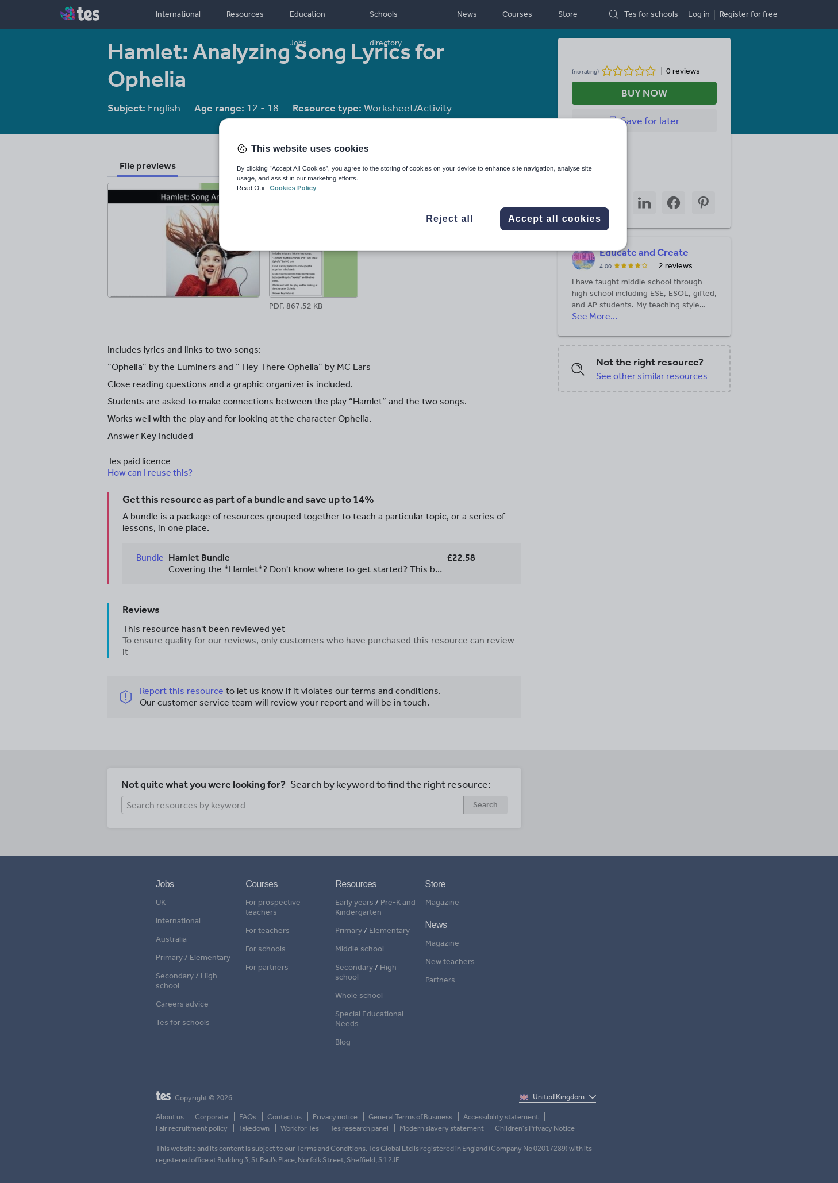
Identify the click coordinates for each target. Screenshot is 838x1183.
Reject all (450, 219)
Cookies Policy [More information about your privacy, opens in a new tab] (293, 187)
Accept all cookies (554, 219)
